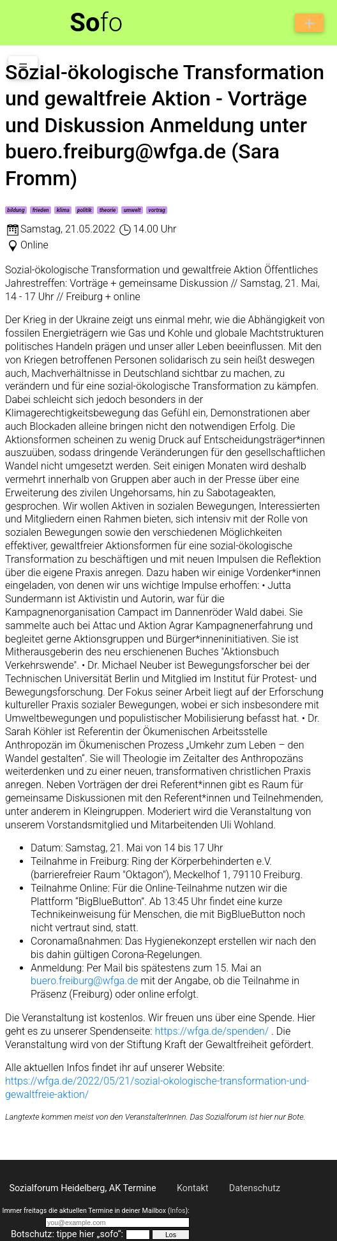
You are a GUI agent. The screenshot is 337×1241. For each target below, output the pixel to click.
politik (84, 210)
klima (63, 210)
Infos (177, 1211)
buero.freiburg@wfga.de (84, 981)
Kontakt (193, 1188)
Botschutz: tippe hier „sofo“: (67, 1234)
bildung (15, 210)
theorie (108, 210)
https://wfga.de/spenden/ (212, 1031)
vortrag (157, 210)
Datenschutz (254, 1188)
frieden (41, 210)
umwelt (132, 210)
